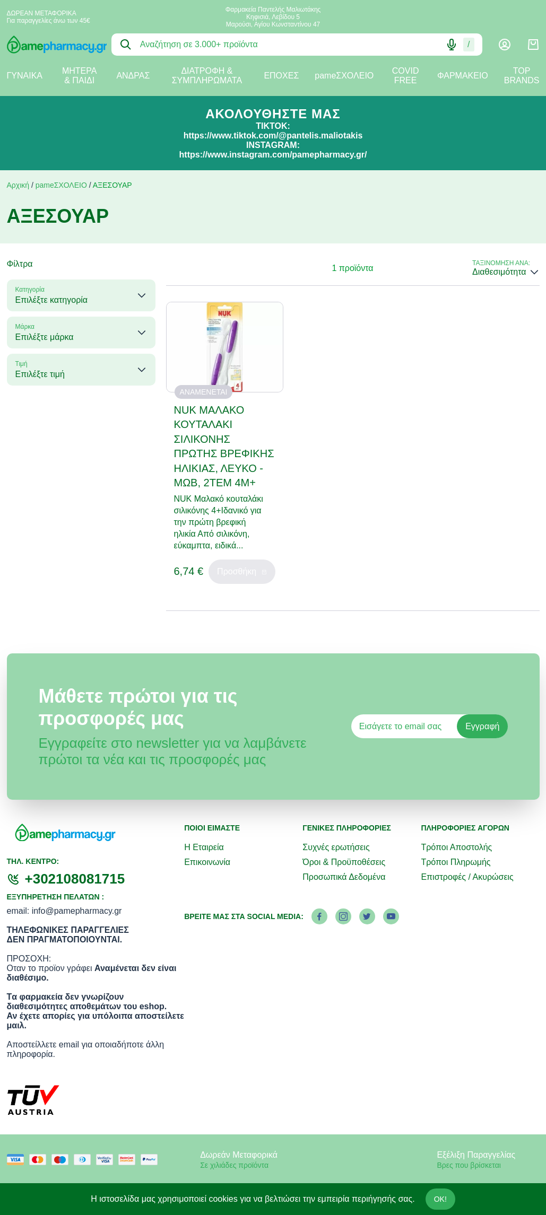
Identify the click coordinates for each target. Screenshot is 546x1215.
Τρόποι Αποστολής (456, 847)
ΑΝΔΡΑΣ (133, 75)
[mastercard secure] (129, 1159)
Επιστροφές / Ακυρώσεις (467, 876)
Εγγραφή (482, 726)
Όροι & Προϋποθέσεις (343, 862)
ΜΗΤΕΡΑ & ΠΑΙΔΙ (79, 75)
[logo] (51, 45)
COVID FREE (405, 75)
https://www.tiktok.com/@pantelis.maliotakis (273, 135)
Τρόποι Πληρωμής (455, 862)
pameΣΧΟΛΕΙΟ (344, 75)
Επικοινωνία (207, 862)
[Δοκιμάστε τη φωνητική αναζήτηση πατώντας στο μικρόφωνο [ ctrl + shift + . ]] (451, 44)
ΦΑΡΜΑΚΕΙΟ (462, 75)
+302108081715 (75, 879)
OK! (440, 1199)
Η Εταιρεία (204, 847)
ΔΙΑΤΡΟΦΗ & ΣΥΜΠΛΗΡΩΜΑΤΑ (207, 75)
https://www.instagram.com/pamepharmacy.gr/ (273, 154)
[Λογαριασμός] (504, 44)
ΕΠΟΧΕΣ (281, 75)
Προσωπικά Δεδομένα (343, 876)
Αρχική (18, 185)
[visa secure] (107, 1159)
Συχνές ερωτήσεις (335, 847)
